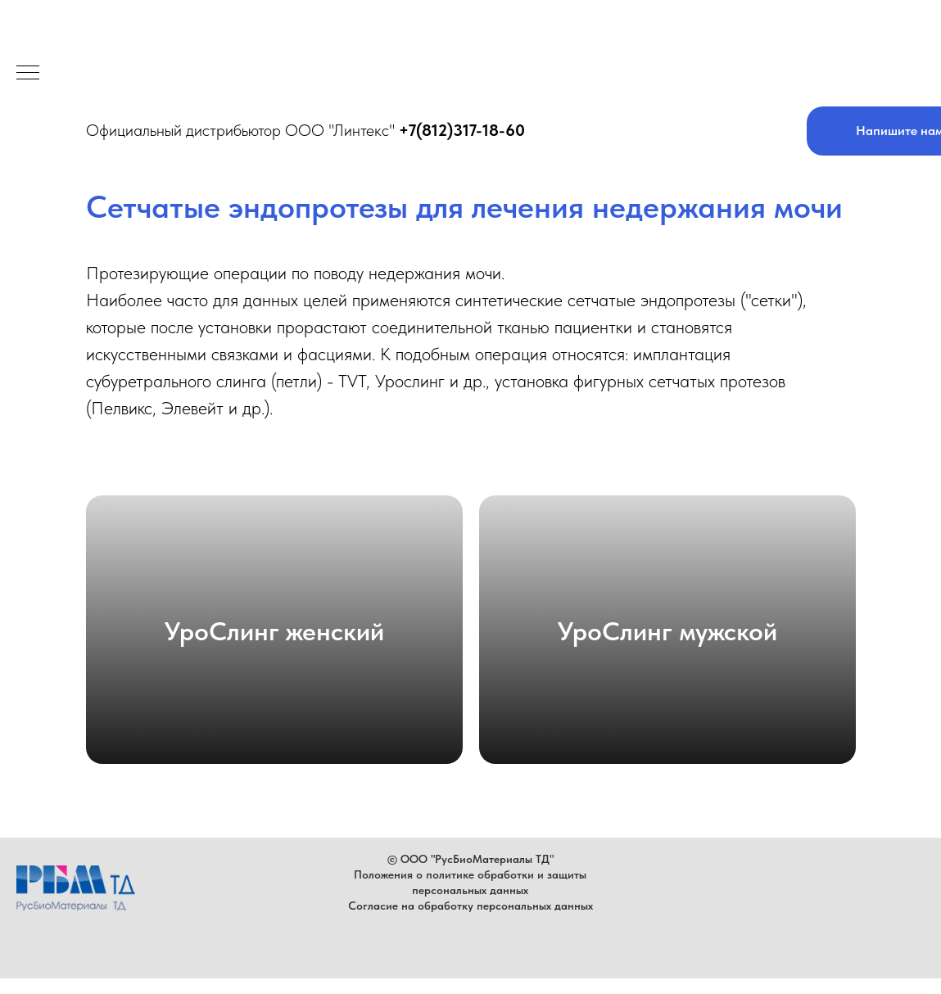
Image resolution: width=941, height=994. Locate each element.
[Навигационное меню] (27, 74)
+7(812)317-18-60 (462, 130)
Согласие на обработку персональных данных (470, 905)
